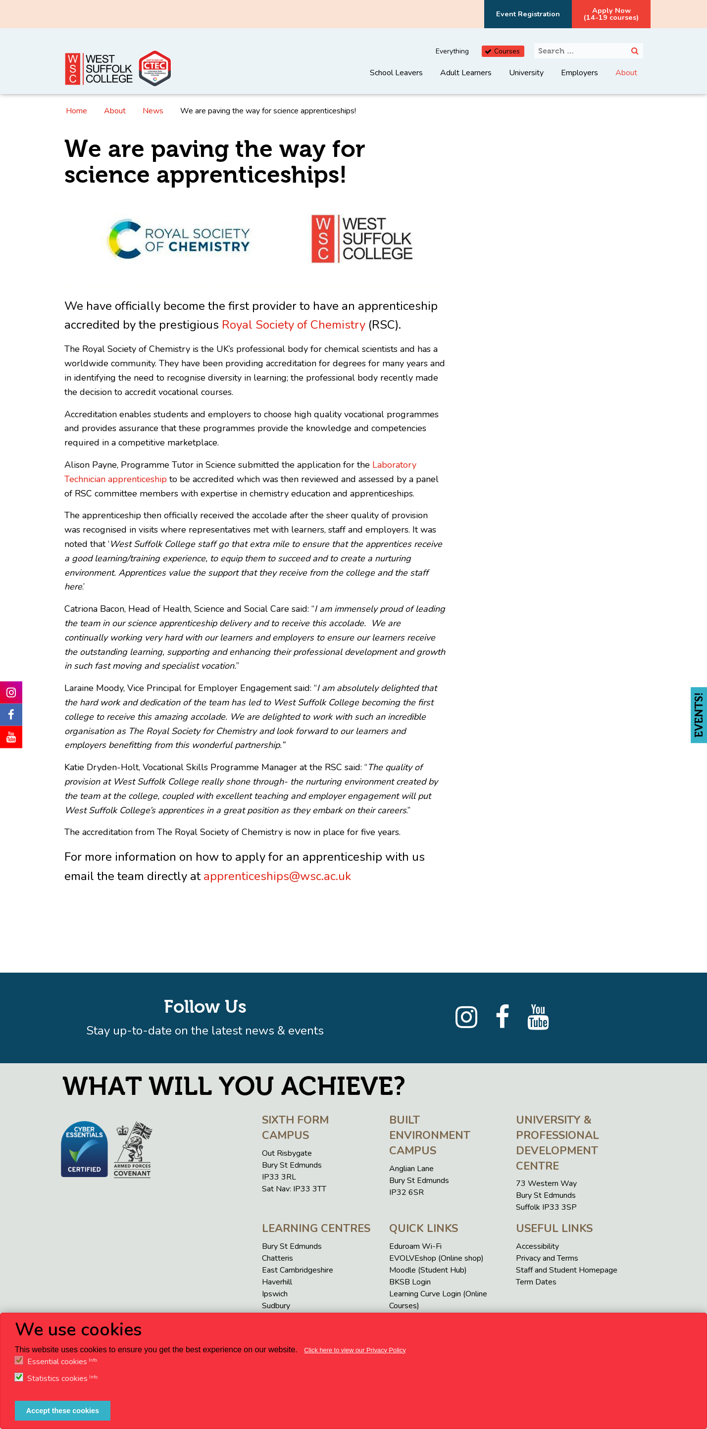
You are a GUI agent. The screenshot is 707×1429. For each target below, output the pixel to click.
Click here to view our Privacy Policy (355, 1350)
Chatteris (277, 1258)
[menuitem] (396, 80)
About (626, 72)
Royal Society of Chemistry (293, 325)
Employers (579, 72)
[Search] (635, 50)
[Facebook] (502, 1017)
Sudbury (276, 1305)
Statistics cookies (57, 1378)
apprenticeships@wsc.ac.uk (277, 876)
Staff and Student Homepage (566, 1270)
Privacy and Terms (547, 1258)
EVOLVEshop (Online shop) (436, 1258)
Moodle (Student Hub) (428, 1270)
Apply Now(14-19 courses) (611, 13)
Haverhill (277, 1282)
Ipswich (275, 1293)
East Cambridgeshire (297, 1270)
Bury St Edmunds (292, 1246)
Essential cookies (57, 1362)
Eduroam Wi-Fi (415, 1246)
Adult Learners (466, 72)
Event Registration (528, 14)
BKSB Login (410, 1282)
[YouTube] (538, 1017)
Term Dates (536, 1282)
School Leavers (396, 72)
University (526, 72)
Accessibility (537, 1246)
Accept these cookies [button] (62, 1411)
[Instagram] (466, 1017)
